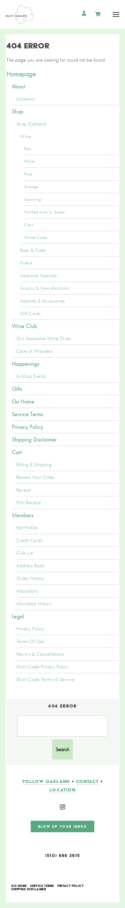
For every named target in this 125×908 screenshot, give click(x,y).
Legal (18, 616)
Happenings (25, 363)
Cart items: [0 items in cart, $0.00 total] (98, 14)
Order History (30, 578)
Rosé (28, 174)
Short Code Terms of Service (45, 679)
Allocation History (34, 603)
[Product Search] (62, 726)
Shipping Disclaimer (34, 439)
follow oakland (46, 781)
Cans (28, 224)
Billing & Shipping (34, 464)
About (18, 86)
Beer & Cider (33, 250)
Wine (25, 136)
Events (26, 263)
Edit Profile (26, 527)
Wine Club (24, 326)
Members (23, 515)
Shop (17, 111)
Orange (31, 186)
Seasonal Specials (38, 275)
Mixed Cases (35, 237)
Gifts (17, 388)
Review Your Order (35, 477)
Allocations (27, 591)
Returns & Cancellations (40, 654)
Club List (24, 553)
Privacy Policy (27, 426)
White (29, 161)
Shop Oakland (31, 124)
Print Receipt (28, 502)
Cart (17, 452)
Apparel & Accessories (42, 301)
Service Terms (27, 414)
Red (27, 148)
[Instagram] (62, 807)
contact (87, 781)
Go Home (23, 401)
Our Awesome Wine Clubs (43, 338)
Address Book (30, 565)
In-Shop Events (31, 376)
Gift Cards (30, 313)
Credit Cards (29, 540)
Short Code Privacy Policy (42, 666)
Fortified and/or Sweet (44, 212)
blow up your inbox (62, 826)
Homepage (21, 74)
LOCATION (62, 790)
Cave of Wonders (34, 351)
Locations (25, 98)
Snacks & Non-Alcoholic (44, 288)
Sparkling (32, 199)
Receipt (23, 490)
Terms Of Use (30, 641)
